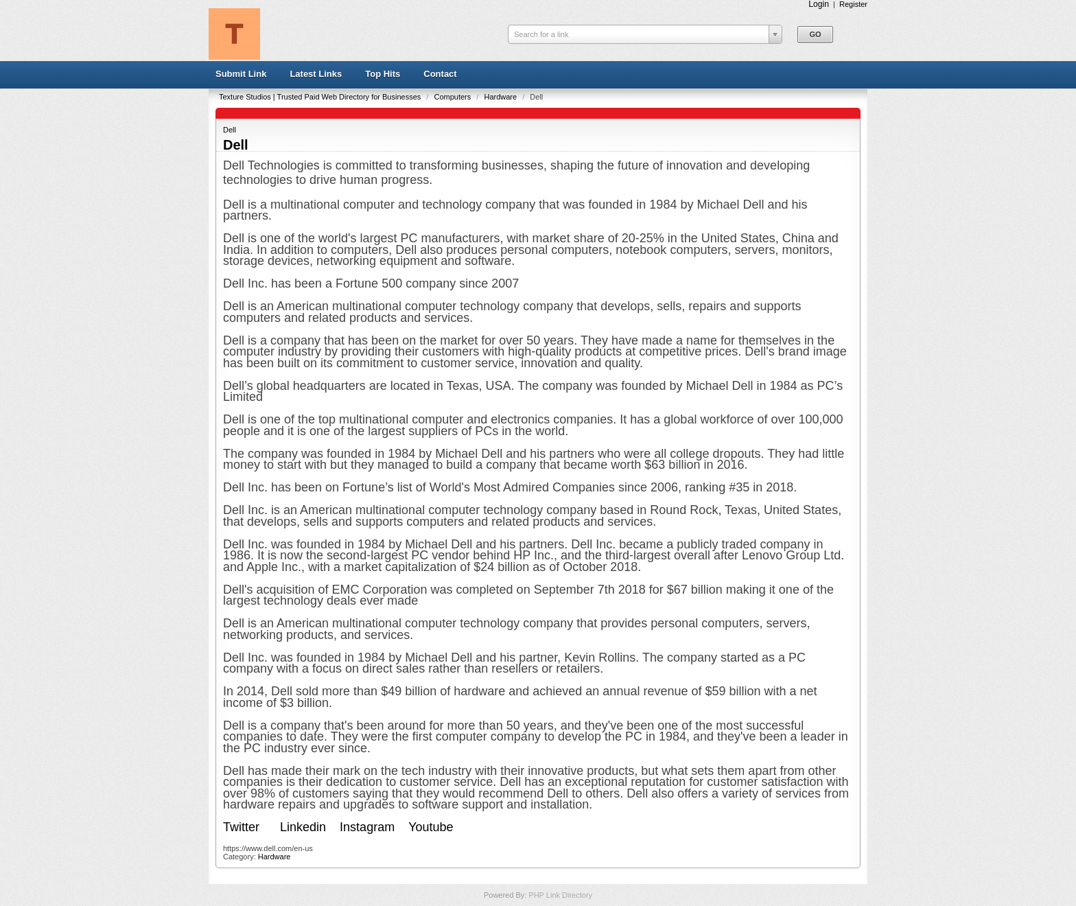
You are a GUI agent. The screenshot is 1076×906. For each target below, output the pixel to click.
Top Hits (382, 74)
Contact (439, 74)
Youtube (432, 827)
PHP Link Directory (560, 895)
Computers (453, 97)
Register (853, 4)
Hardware (501, 97)
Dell (229, 130)
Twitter (241, 827)
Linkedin (303, 827)
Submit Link (240, 74)
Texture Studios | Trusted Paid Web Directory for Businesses (321, 97)
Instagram (367, 827)
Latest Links (316, 74)
